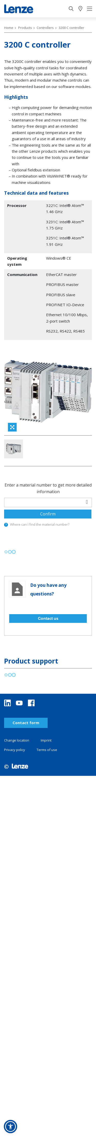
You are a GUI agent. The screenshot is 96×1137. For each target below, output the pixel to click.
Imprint (46, 677)
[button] (10, 1126)
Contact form (26, 660)
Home (8, 27)
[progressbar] (10, 489)
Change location (16, 677)
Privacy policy (14, 687)
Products (25, 27)
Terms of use (47, 687)
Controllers (45, 27)
